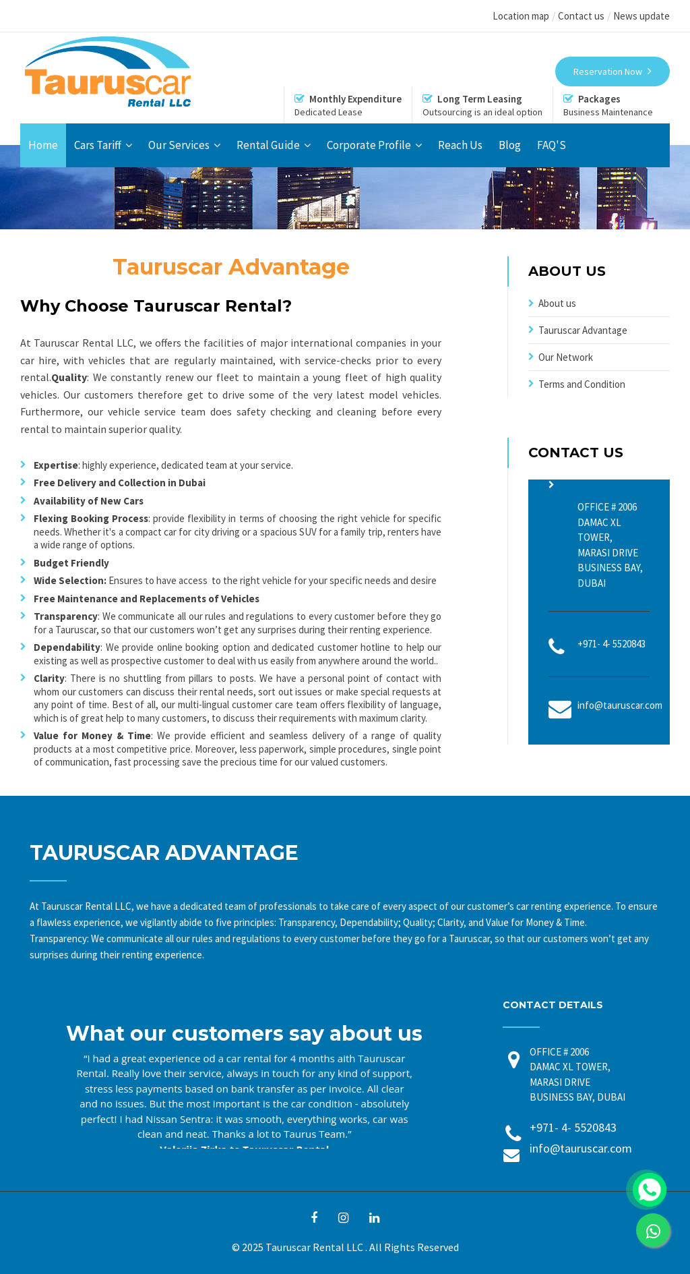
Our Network (565, 357)
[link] (653, 1230)
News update (641, 15)
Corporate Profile (369, 145)
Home (43, 145)
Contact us (581, 15)
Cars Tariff (97, 145)
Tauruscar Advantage (582, 330)
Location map (521, 15)
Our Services (179, 145)
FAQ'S (551, 145)
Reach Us (460, 145)
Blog (510, 145)
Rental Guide (268, 145)
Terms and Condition (581, 384)
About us (557, 303)
